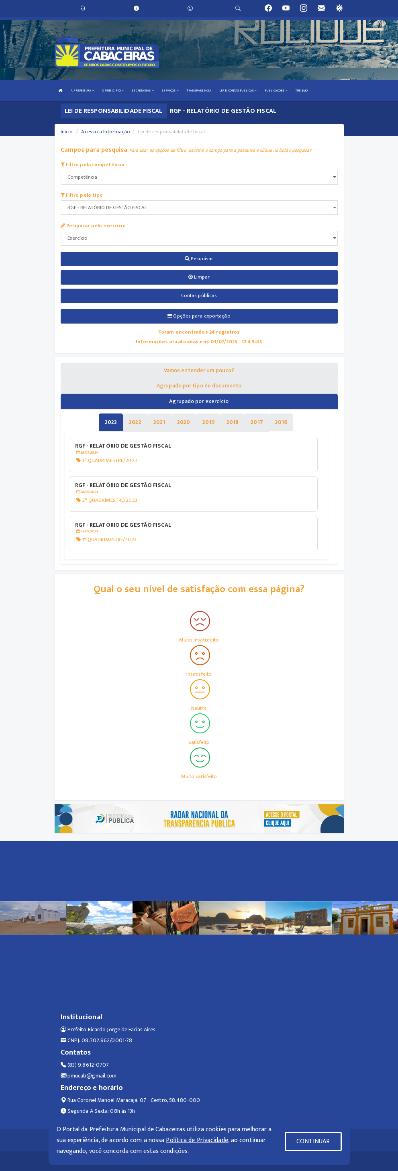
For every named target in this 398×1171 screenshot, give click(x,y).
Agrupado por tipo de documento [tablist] (199, 385)
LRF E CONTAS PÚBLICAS (238, 90)
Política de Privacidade (197, 1140)
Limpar (199, 277)
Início (67, 131)
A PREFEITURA (82, 90)
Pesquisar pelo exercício (93, 225)
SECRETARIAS (142, 90)
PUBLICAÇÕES (276, 90)
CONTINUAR (313, 1141)
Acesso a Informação (105, 131)
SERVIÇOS (170, 90)
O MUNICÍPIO (113, 90)
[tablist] (111, 422)
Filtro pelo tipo (82, 195)
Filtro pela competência (93, 164)
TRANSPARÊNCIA (199, 90)
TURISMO (302, 90)
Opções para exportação (198, 316)
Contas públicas (199, 295)
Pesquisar (199, 258)
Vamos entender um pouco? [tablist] (199, 370)
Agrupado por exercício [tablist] (199, 401)
